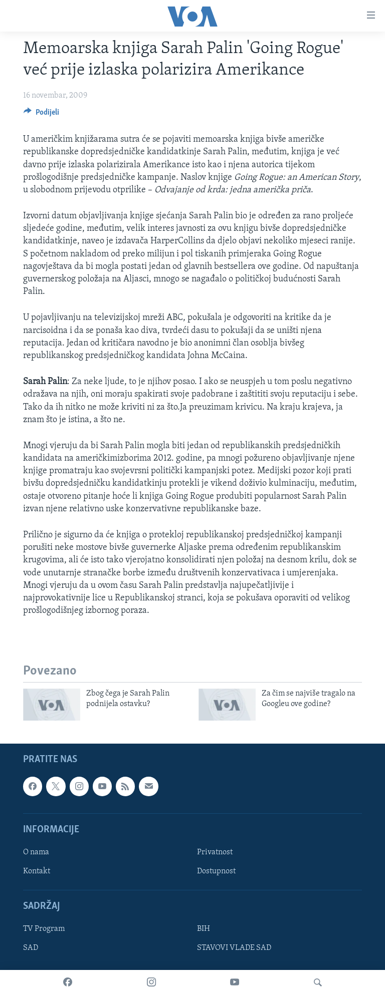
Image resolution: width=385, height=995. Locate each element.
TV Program (44, 929)
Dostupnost (216, 871)
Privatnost (215, 852)
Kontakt (36, 871)
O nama (36, 852)
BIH (203, 929)
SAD (30, 948)
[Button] (41, 114)
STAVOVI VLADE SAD (234, 948)
